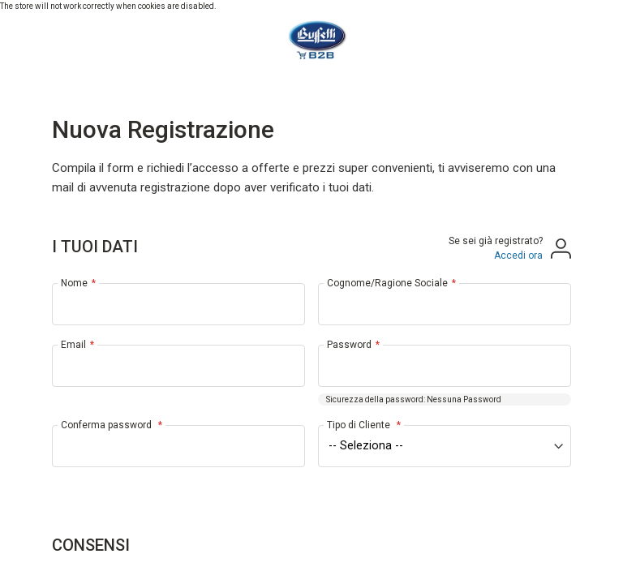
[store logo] (311, 40)
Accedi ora (518, 255)
